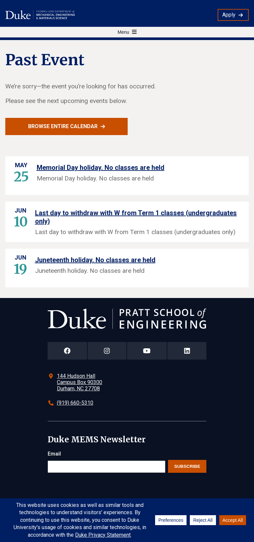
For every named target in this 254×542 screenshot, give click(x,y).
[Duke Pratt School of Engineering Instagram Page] (107, 351)
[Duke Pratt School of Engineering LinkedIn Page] (186, 351)
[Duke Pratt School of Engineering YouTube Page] (147, 351)
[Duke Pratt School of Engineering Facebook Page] (67, 351)
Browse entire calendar (63, 126)
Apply (228, 15)
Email (54, 454)
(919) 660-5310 (75, 403)
